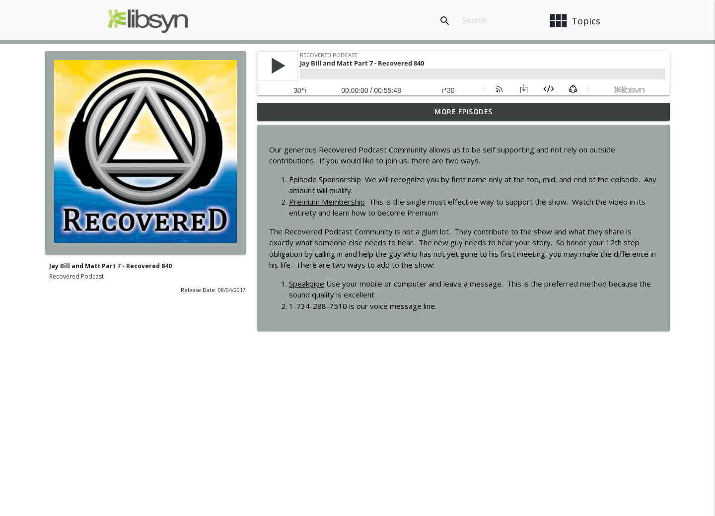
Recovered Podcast (76, 276)
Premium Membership (327, 202)
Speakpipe (306, 284)
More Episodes (463, 111)
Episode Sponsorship (325, 179)
